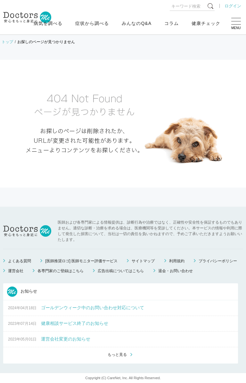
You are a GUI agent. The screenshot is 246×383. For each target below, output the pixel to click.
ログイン (233, 6)
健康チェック (206, 23)
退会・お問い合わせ (175, 271)
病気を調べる (48, 23)
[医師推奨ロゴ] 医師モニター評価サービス (81, 261)
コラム (171, 23)
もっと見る (117, 354)
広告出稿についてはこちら (121, 271)
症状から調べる (92, 23)
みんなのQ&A (137, 23)
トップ (7, 42)
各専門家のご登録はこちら (60, 271)
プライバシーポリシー (218, 261)
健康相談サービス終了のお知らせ (74, 323)
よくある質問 (19, 261)
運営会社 (15, 271)
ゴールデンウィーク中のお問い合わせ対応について (92, 307)
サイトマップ (143, 261)
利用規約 (176, 261)
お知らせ (22, 292)
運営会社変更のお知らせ (65, 338)
